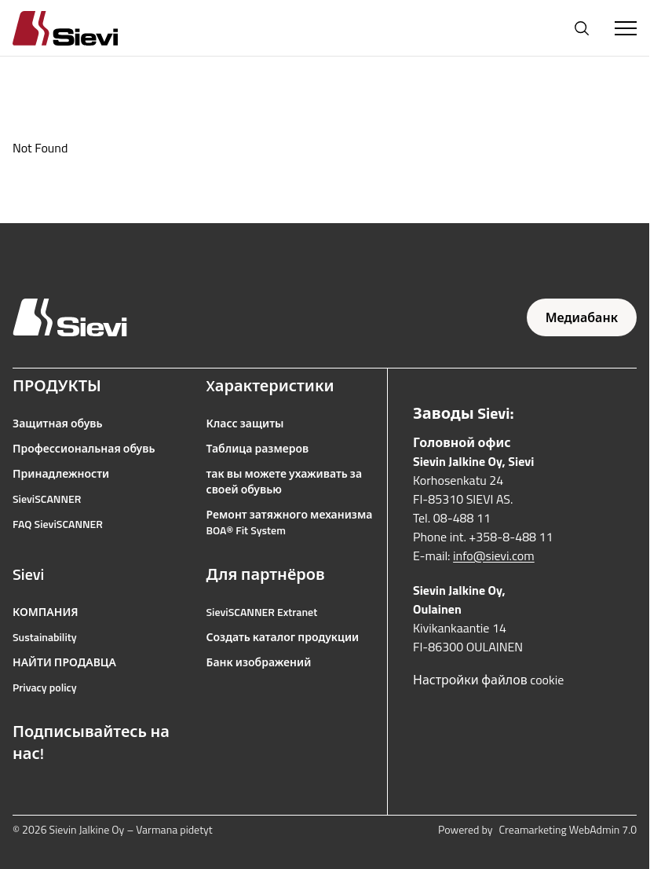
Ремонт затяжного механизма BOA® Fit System (289, 522)
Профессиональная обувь (84, 448)
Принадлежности (61, 474)
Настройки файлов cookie (488, 679)
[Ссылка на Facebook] (20, 791)
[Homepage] (84, 28)
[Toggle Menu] (625, 28)
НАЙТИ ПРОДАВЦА (64, 662)
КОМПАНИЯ (46, 612)
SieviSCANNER (47, 499)
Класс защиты (245, 423)
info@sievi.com (494, 555)
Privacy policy (45, 687)
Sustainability (45, 637)
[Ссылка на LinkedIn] (124, 791)
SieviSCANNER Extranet (262, 612)
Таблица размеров (257, 448)
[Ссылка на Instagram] (55, 791)
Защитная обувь (58, 423)
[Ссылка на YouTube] (89, 791)
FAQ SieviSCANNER (58, 524)
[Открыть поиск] (581, 28)
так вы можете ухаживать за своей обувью (284, 481)
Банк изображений (259, 662)
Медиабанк (582, 317)
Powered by (537, 830)
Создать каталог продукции (283, 637)
